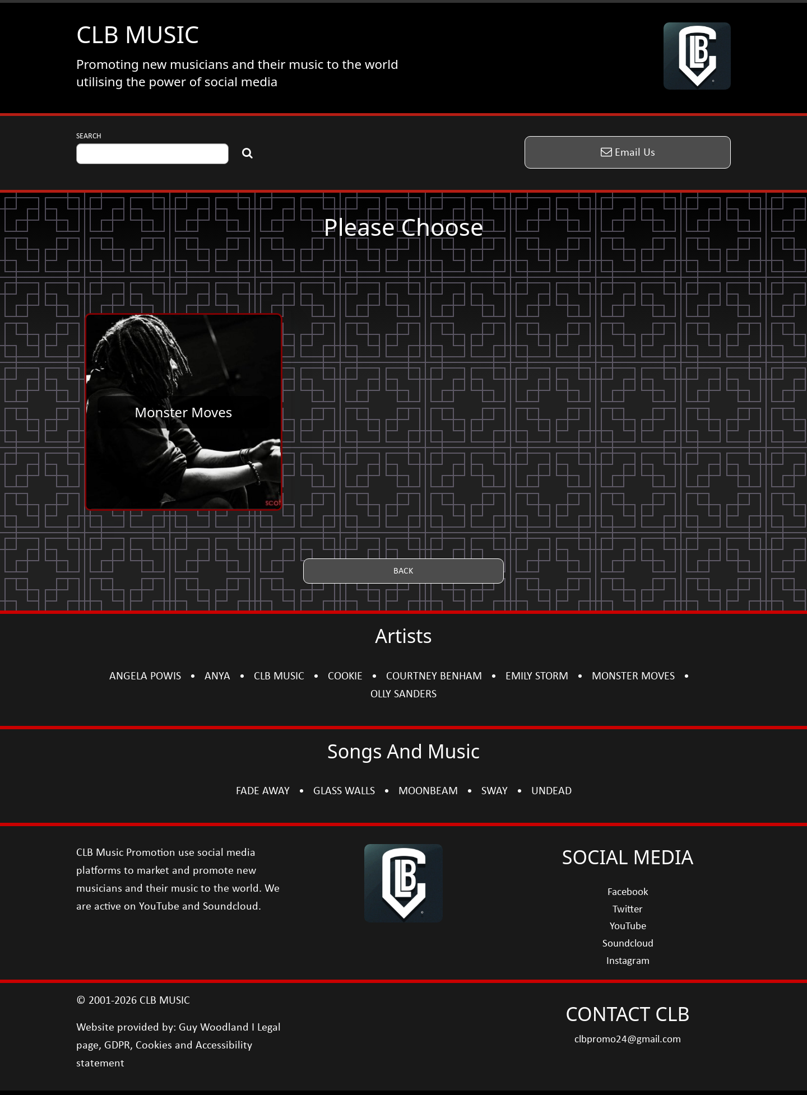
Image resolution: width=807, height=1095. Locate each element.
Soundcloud (627, 944)
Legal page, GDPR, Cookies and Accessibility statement (178, 1045)
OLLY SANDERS (403, 694)
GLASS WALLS (344, 791)
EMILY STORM (536, 676)
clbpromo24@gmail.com (627, 1040)
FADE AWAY (263, 791)
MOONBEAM (428, 791)
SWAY (494, 791)
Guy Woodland (214, 1027)
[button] (628, 152)
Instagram (628, 961)
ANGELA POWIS (145, 676)
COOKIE (345, 676)
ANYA (217, 676)
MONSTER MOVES (633, 676)
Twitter (628, 910)
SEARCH (88, 136)
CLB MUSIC (137, 34)
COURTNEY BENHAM (434, 676)
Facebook (627, 892)
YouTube (628, 926)
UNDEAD (551, 791)
